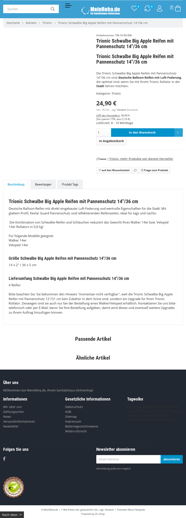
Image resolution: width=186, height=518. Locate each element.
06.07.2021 (148, 419)
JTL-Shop (100, 513)
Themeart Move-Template (131, 509)
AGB (68, 412)
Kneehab (133, 419)
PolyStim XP (160, 411)
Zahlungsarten (13, 412)
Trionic (116, 93)
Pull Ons (172, 407)
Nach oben (12, 514)
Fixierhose (134, 407)
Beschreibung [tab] (16, 184)
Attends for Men (153, 407)
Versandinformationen (19, 421)
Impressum (73, 421)
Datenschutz (74, 407)
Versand (122, 109)
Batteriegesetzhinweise (81, 426)
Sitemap (71, 417)
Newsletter (11, 426)
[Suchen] (25, 9)
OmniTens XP (166, 419)
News (7, 417)
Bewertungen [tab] (43, 184)
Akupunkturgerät (139, 411)
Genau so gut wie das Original (155, 413)
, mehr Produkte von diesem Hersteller (134, 159)
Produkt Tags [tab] (70, 184)
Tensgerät (164, 415)
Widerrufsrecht (76, 431)
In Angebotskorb (111, 141)
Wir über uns (12, 407)
